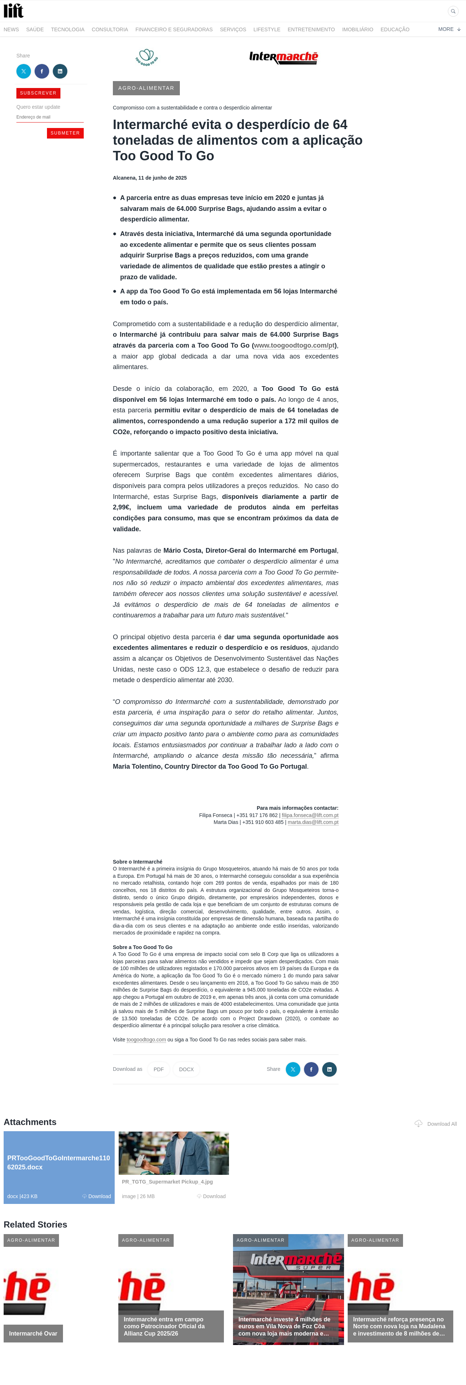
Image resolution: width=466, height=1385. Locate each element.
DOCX (186, 1069)
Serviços (233, 29)
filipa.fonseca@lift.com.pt (310, 815)
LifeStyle (266, 29)
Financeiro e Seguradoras (174, 29)
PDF (159, 1069)
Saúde (35, 29)
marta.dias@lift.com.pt (313, 822)
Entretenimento (311, 29)
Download (96, 1196)
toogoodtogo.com (146, 1039)
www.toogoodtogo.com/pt (294, 345)
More (449, 29)
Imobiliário (358, 29)
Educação (395, 29)
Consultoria (110, 29)
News (11, 29)
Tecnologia (67, 29)
